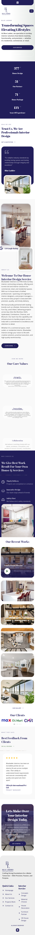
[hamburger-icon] (31, 11)
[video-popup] (7, 571)
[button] (3, 720)
